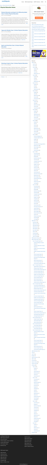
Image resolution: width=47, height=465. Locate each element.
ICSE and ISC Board (3, 439)
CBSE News (34, 220)
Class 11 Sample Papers (37, 264)
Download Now (39, 17)
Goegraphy (36, 198)
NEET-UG (33, 358)
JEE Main (33, 355)
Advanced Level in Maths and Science (38, 29)
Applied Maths (36, 154)
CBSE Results (35, 226)
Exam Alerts (35, 230)
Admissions (35, 222)
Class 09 (34, 120)
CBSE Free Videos (3, 458)
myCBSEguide (6, 1)
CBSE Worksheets (35, 351)
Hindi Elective (36, 169)
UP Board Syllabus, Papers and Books (6, 440)
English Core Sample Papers (39, 274)
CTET (32, 352)
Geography (36, 165)
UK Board (33, 365)
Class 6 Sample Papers (37, 317)
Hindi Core (36, 167)
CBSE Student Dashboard (4, 437)
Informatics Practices (37, 173)
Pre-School (33, 360)
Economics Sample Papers (38, 272)
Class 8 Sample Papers (37, 326)
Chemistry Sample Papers (38, 271)
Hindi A (35, 125)
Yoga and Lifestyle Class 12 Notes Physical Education (14, 30)
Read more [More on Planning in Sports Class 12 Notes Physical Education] (20, 72)
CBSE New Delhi (35, 225)
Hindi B (35, 126)
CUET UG (33, 354)
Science (35, 97)
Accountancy (36, 153)
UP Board (33, 432)
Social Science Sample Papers (39, 263)
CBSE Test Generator (4, 455)
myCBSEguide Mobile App (4, 436)
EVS (34, 70)
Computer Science (37, 161)
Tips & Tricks (35, 236)
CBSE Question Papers (35, 237)
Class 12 (34, 184)
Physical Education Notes (7, 5)
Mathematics (36, 73)
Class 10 (34, 134)
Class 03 (34, 67)
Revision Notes (34, 361)
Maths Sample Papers (37, 260)
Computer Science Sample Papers (39, 293)
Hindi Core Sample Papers (38, 275)
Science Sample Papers (38, 261)
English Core (36, 164)
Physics (35, 180)
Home (23, 1)
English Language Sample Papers (39, 251)
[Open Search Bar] (46, 1)
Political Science (36, 181)
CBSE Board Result (3, 454)
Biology (35, 156)
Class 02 (34, 65)
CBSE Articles (35, 223)
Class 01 (34, 64)
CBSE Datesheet (3, 452)
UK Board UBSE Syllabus (4, 442)
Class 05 (34, 82)
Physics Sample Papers (38, 280)
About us (2, 461)
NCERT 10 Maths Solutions (29, 446)
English (35, 68)
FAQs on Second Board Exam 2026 (37, 24)
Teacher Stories (34, 363)
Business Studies (37, 158)
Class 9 (34, 423)
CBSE (43, 1)
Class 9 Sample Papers (37, 330)
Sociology (35, 183)
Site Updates (35, 234)
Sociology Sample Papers (38, 315)
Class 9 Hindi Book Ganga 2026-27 (37, 26)
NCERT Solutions (37, 1)
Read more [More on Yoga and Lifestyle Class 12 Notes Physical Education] (23, 39)
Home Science (36, 172)
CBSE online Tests (3, 457)
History (35, 170)
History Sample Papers (38, 277)
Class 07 (34, 100)
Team (8, 461)
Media (5, 461)
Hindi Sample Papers (37, 320)
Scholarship (35, 233)
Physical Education (37, 178)
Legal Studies (36, 208)
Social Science (36, 98)
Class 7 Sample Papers (37, 323)
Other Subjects (36, 115)
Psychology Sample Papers (38, 314)
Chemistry (35, 159)
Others (34, 231)
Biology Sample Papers (38, 268)
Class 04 (34, 75)
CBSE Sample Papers (29, 1)
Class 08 (34, 109)
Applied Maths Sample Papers (39, 266)
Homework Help (3, 460)
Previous (2, 76)
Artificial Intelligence (37, 136)
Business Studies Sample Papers (39, 269)
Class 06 (34, 90)
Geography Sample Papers (38, 299)
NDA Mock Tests (3, 445)
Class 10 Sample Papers (37, 241)
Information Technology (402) (39, 144)
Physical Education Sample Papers (40, 308)
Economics (36, 162)
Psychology (36, 217)
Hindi (35, 71)
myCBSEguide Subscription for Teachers (38, 27)
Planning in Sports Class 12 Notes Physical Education (14, 63)
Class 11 (34, 151)
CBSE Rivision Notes (28, 441)
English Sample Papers (38, 319)
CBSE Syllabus (35, 228)
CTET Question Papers (4, 443)
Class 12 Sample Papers (37, 283)
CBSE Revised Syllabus (28, 444)
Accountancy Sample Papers (39, 285)
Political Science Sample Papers (39, 282)
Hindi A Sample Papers (38, 254)
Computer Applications (38, 137)
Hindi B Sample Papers (38, 255)
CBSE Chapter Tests (28, 443)
